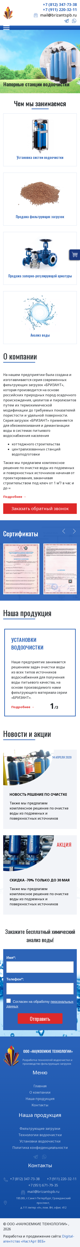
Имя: (11, 957)
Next (74, 531)
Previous (63, 531)
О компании (40, 1092)
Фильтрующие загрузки (40, 1128)
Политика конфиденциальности (40, 1147)
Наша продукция (40, 1098)
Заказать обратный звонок (40, 508)
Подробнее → (14, 496)
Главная (40, 1086)
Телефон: (15, 979)
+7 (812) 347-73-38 (60, 4)
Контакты (40, 1105)
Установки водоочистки (40, 1141)
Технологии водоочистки (40, 1135)
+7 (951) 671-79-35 (43, 1185)
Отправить (40, 1018)
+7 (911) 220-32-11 (60, 9)
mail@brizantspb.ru (58, 15)
